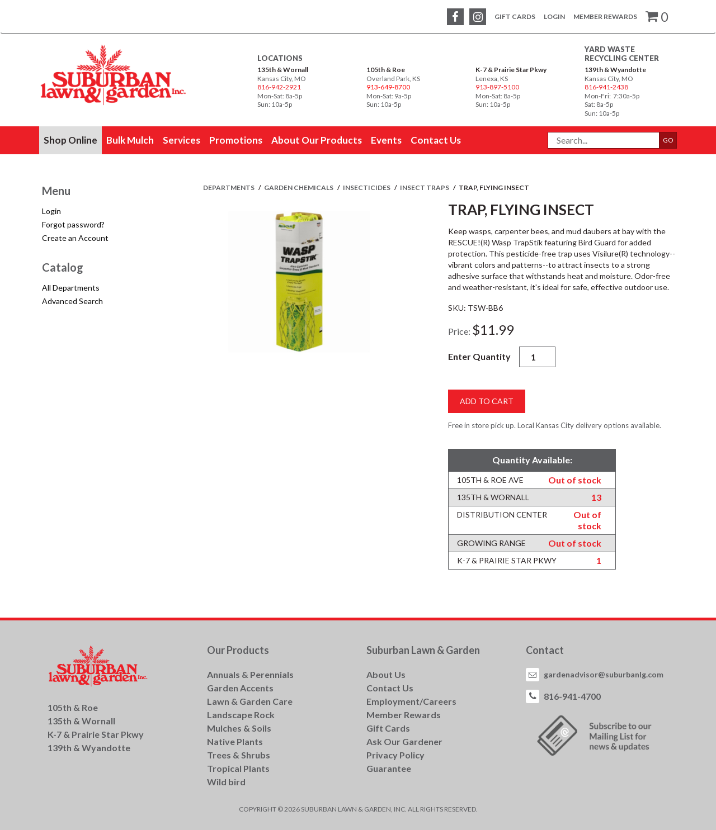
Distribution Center (502, 514)
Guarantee (388, 768)
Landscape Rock (241, 714)
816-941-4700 (572, 696)
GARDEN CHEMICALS (299, 187)
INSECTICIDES (367, 187)
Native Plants (235, 741)
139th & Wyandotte (615, 69)
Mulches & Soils (239, 728)
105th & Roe (385, 69)
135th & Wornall (282, 69)
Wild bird (226, 781)
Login (554, 16)
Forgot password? (73, 224)
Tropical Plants (238, 768)
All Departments (71, 287)
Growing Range (491, 543)
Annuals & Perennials (250, 674)
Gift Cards (514, 16)
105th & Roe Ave (490, 480)
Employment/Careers (411, 701)
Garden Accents (240, 687)
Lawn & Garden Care (250, 701)
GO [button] (668, 140)
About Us (386, 674)
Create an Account (75, 238)
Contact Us (389, 687)
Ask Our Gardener (404, 741)
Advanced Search (72, 301)
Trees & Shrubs (238, 755)
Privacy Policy (395, 755)
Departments (229, 187)
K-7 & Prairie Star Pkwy (511, 69)
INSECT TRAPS (425, 187)
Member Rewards (605, 16)
